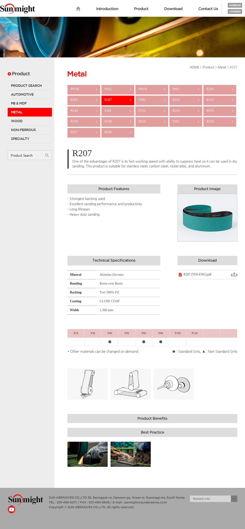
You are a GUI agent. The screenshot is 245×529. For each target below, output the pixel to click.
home (78, 8)
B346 (118, 132)
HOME (194, 67)
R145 (84, 110)
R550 (219, 121)
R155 (219, 100)
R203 (219, 89)
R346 (118, 121)
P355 (152, 110)
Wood (30, 121)
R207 (118, 100)
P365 (186, 121)
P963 (186, 89)
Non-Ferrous (30, 130)
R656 (152, 121)
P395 (152, 100)
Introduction (107, 8)
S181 (118, 110)
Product (141, 8)
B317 (84, 132)
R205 (84, 100)
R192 (186, 100)
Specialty (30, 138)
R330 (84, 121)
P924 (118, 89)
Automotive (30, 94)
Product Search (30, 85)
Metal (30, 112)
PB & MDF (30, 103)
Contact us (208, 8)
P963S (152, 89)
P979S (84, 89)
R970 (219, 110)
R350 (186, 110)
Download (173, 8)
